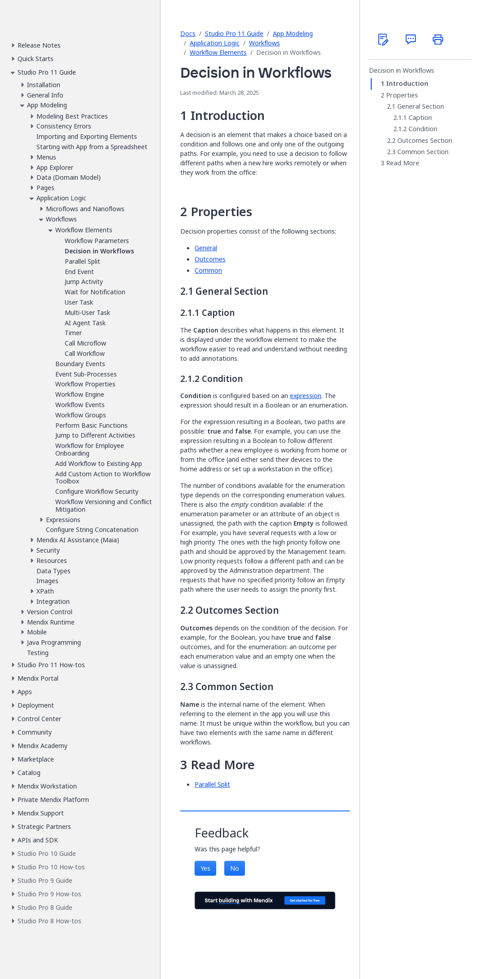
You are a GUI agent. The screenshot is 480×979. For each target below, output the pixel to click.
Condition (423, 129)
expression (305, 395)
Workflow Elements (218, 52)
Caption (420, 118)
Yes (205, 868)
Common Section (423, 152)
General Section (420, 106)
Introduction (407, 84)
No (234, 868)
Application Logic (215, 43)
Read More (402, 163)
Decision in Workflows (401, 70)
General (206, 248)
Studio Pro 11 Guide (234, 33)
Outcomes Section (424, 141)
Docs (188, 33)
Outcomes (210, 259)
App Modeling (293, 33)
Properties (402, 95)
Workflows (264, 43)
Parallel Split (212, 784)
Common (208, 270)
